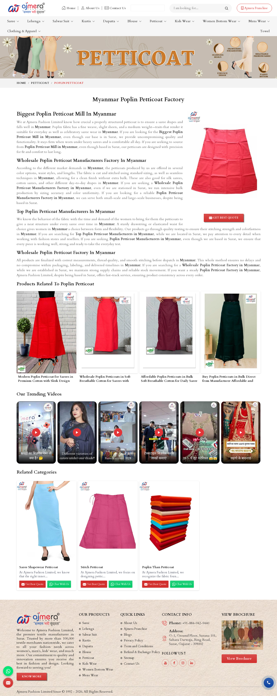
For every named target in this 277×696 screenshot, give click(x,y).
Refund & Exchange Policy (142, 652)
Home (69, 8)
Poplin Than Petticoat (158, 567)
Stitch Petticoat (92, 567)
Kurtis (88, 21)
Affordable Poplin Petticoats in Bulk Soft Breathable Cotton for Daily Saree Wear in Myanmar (169, 379)
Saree (13, 21)
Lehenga (35, 21)
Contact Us (115, 8)
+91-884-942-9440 (195, 623)
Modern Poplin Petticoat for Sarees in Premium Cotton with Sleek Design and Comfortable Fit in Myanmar (45, 379)
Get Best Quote (32, 584)
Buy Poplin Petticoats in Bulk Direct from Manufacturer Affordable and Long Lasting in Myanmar (228, 379)
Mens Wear (259, 21)
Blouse (134, 21)
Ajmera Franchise (254, 8)
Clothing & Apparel (24, 31)
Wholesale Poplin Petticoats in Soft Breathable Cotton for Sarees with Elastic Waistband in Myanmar (104, 379)
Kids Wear (184, 21)
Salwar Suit (63, 21)
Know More (31, 676)
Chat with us (59, 584)
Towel (265, 31)
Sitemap (129, 658)
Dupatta (111, 21)
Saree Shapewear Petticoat (38, 567)
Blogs (128, 635)
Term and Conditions (138, 646)
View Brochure (239, 658)
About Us (90, 8)
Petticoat (158, 21)
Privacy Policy (133, 640)
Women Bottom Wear (221, 21)
